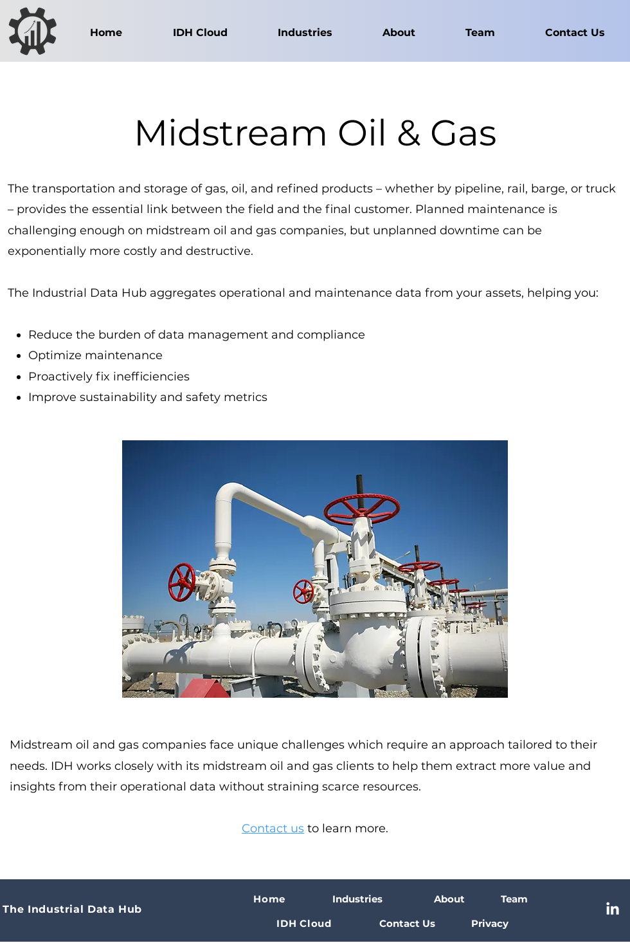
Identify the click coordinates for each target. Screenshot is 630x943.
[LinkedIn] (612, 909)
